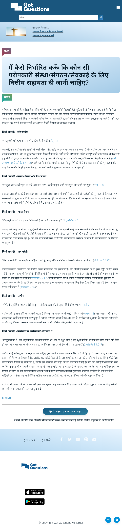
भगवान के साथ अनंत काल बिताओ (48, 31)
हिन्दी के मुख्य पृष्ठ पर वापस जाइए (65, 411)
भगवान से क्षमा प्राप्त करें (43, 35)
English (6, 397)
